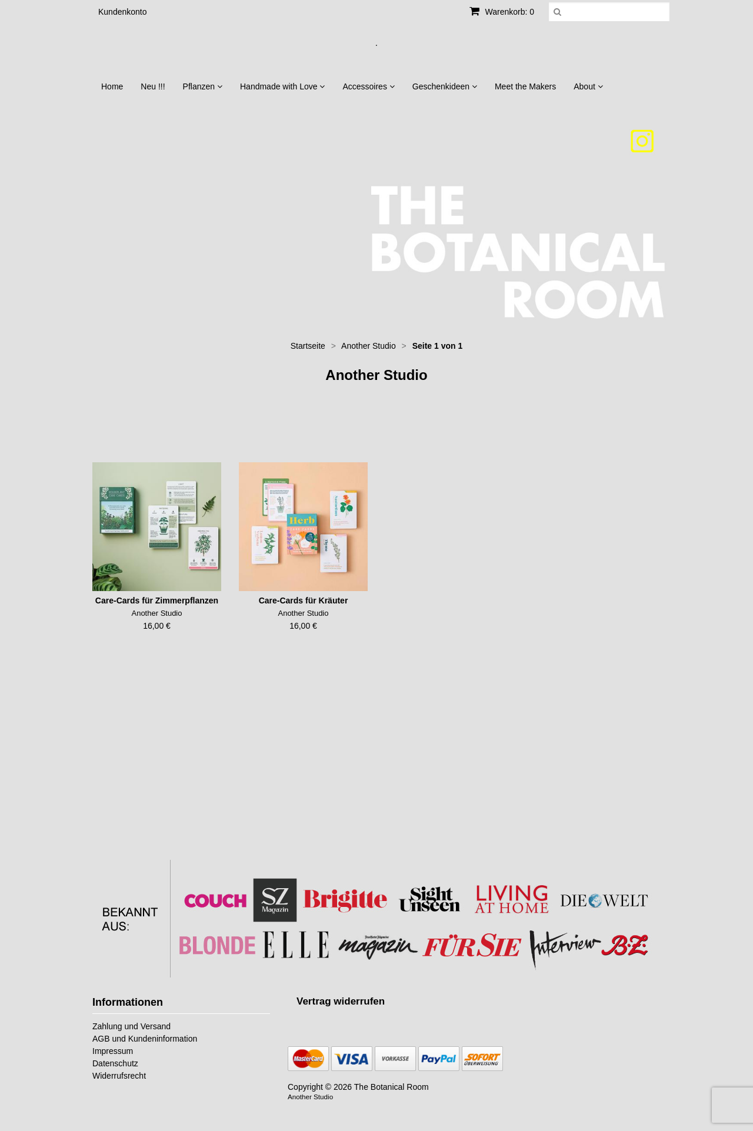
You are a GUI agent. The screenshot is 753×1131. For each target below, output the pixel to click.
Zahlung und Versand (131, 1026)
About (588, 86)
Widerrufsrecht (119, 1075)
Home (112, 86)
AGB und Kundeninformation (144, 1038)
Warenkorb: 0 (501, 11)
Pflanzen (202, 86)
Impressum (112, 1051)
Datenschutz (115, 1063)
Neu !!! (153, 86)
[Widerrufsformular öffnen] (340, 1001)
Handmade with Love (282, 86)
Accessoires (368, 86)
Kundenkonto (122, 11)
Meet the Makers (525, 86)
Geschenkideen (444, 86)
